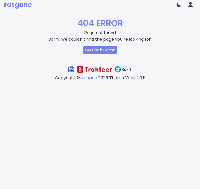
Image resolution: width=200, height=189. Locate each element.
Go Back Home (100, 50)
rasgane (18, 4)
